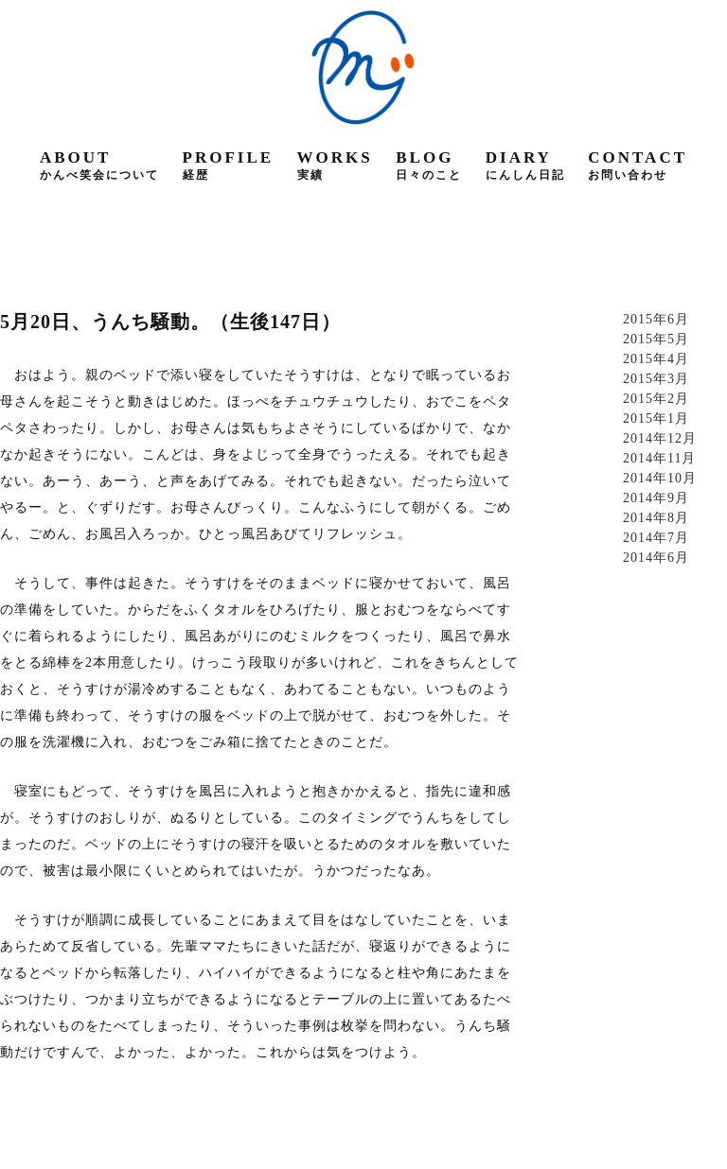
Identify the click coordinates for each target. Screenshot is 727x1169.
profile (229, 165)
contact (637, 165)
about (99, 165)
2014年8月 (656, 518)
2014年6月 (656, 557)
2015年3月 (656, 379)
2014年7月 (656, 538)
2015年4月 (656, 359)
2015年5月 (656, 339)
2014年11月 (659, 458)
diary (525, 165)
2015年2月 (656, 399)
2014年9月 (656, 498)
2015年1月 (656, 418)
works (335, 165)
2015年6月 (656, 319)
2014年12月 (660, 438)
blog (429, 165)
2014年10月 (660, 478)
